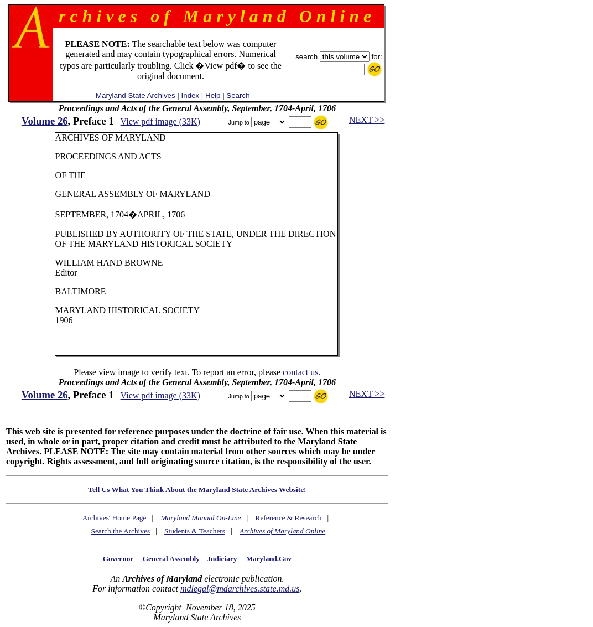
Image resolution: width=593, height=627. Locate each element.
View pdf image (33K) (160, 121)
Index (190, 95)
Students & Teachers (194, 531)
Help (212, 95)
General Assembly (171, 559)
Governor (118, 559)
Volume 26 (45, 121)
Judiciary (222, 559)
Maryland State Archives (135, 95)
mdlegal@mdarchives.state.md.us (239, 588)
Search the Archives (120, 531)
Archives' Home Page (114, 518)
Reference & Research (289, 518)
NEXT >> (366, 120)
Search (237, 95)
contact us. (301, 372)
